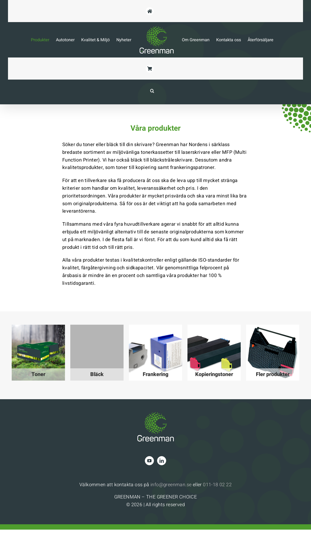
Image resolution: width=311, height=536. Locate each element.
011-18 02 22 (217, 484)
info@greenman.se (170, 484)
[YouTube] (149, 460)
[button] (152, 91)
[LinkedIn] (161, 460)
